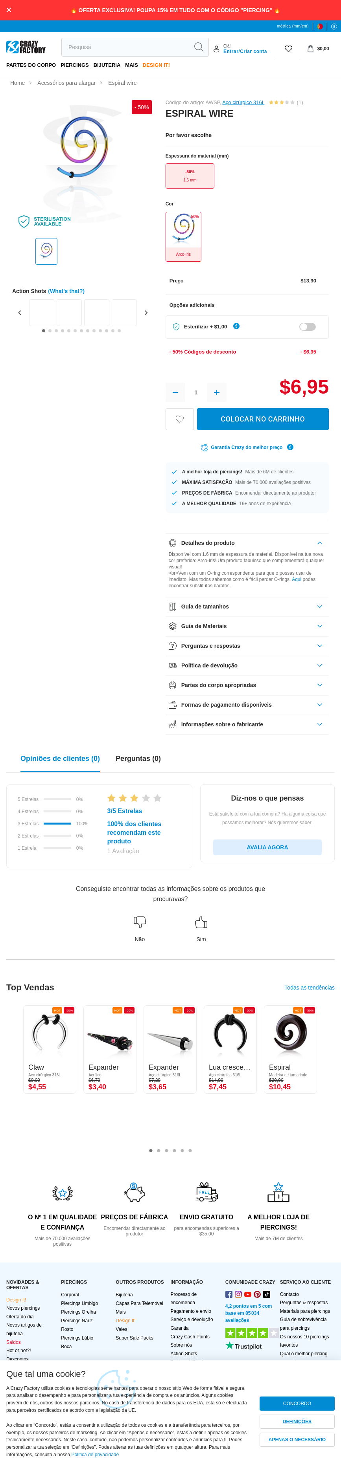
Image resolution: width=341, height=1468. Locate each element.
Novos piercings (23, 1308)
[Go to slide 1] (43, 330)
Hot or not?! (18, 1350)
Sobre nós (181, 1345)
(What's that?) (66, 291)
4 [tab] (175, 1151)
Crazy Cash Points (190, 1337)
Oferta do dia (19, 1317)
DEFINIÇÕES (297, 1421)
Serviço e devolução (192, 1319)
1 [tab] (151, 1151)
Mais (131, 65)
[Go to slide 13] (119, 330)
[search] (125, 47)
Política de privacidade (95, 1454)
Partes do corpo (31, 65)
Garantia (180, 1328)
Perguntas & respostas (304, 1302)
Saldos (13, 1342)
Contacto (289, 1294)
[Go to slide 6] (75, 330)
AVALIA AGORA (267, 847)
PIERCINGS (75, 65)
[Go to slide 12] (112, 330)
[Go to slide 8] (87, 330)
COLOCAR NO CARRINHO (263, 419)
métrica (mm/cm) (293, 26)
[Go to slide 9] (94, 330)
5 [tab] (182, 1151)
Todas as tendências (309, 987)
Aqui (296, 579)
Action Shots (184, 1353)
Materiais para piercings (305, 1311)
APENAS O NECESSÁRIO (297, 1439)
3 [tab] (167, 1151)
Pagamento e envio (191, 1311)
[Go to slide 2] (50, 330)
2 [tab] (159, 1151)
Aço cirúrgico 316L (243, 102)
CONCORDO (297, 1403)
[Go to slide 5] (68, 330)
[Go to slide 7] (81, 330)
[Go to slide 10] (100, 330)
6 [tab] (190, 1151)
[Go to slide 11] (106, 330)
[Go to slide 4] (62, 330)
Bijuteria (107, 65)
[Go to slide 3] (56, 330)
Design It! (156, 65)
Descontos (17, 1359)
